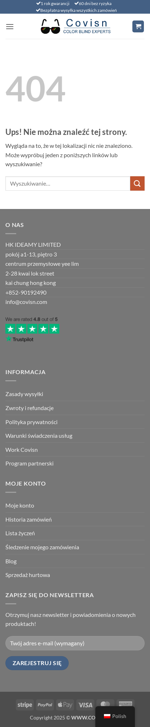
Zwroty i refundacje (29, 407)
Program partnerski (29, 463)
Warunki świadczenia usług (38, 435)
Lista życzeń (20, 533)
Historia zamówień (28, 519)
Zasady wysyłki (24, 393)
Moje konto (19, 505)
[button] (9, 26)
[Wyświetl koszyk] (138, 26)
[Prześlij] (137, 183)
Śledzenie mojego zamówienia (42, 547)
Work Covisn (21, 449)
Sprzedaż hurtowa (27, 574)
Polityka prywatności (31, 421)
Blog (11, 561)
